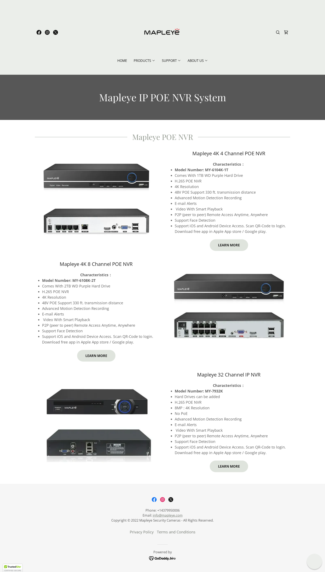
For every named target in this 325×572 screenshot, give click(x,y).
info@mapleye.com (168, 515)
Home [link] (122, 60)
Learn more (229, 245)
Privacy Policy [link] (142, 531)
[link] (39, 32)
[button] (144, 60)
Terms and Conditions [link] (176, 531)
